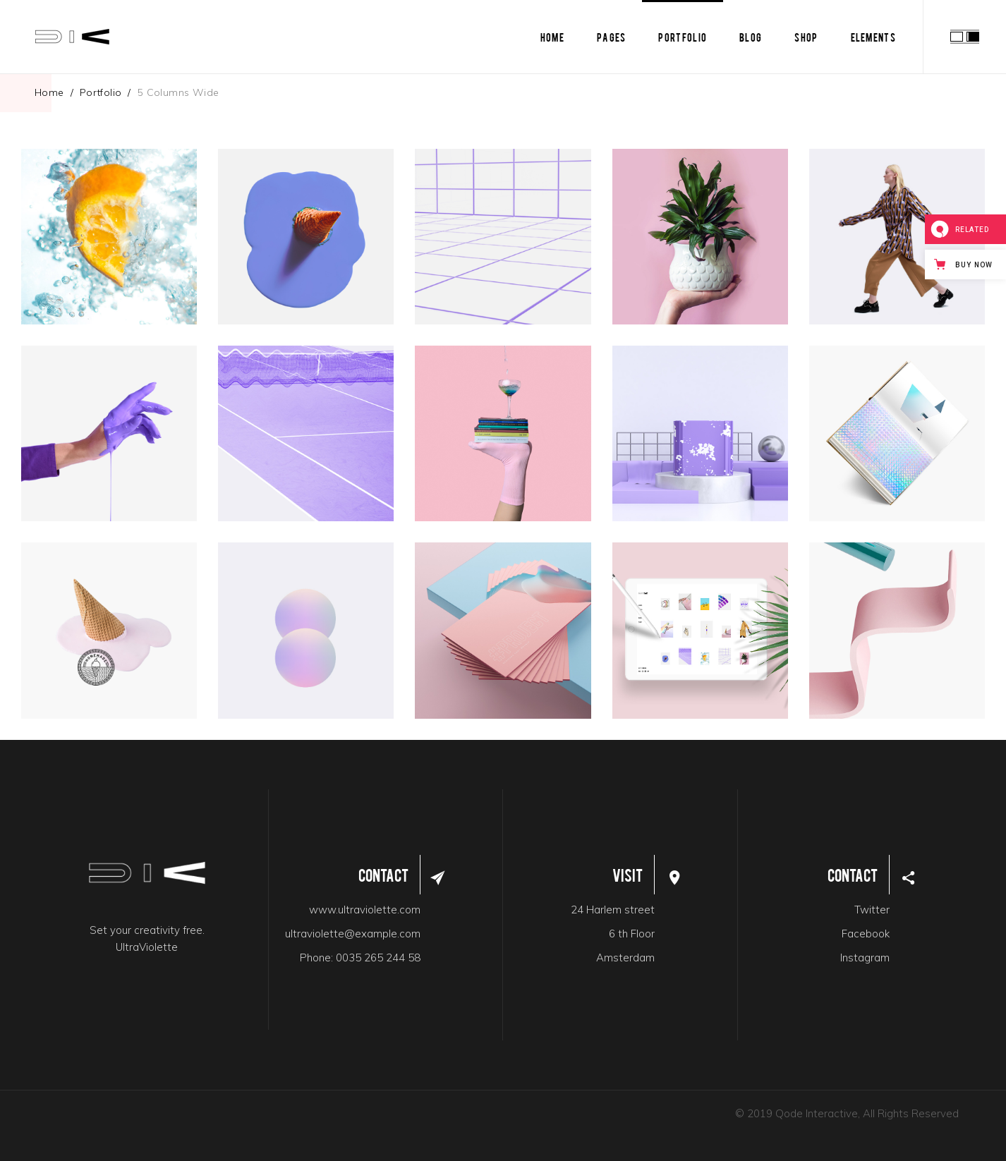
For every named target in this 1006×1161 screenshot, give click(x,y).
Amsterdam (625, 957)
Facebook (866, 933)
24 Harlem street (613, 909)
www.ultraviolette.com (364, 909)
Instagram (865, 957)
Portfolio (101, 92)
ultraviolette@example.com (352, 933)
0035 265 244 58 (378, 957)
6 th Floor (632, 933)
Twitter (872, 909)
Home (49, 92)
